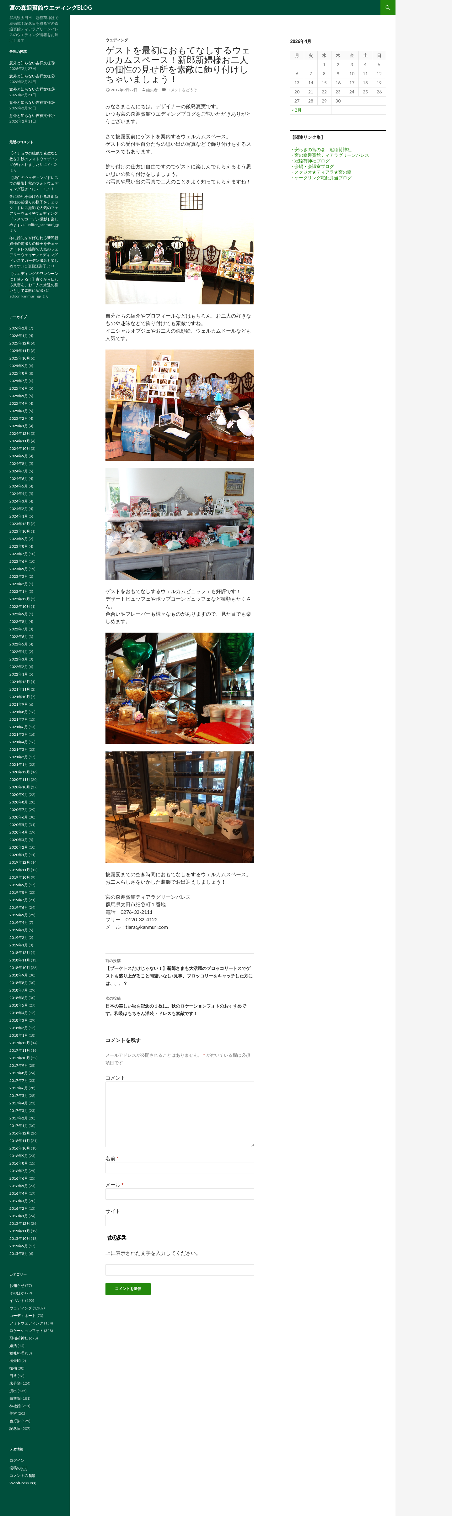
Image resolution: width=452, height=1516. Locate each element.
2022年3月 (18, 659)
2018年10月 (19, 967)
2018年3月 (18, 1020)
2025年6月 (18, 388)
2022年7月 (18, 629)
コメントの (22, 1475)
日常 (13, 1375)
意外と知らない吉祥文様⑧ (32, 63)
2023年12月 (19, 523)
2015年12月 (19, 1223)
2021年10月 (19, 696)
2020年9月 (18, 794)
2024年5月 (18, 486)
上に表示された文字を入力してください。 (153, 1253)
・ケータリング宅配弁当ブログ (321, 177)
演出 (13, 1390)
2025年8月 (18, 373)
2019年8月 (18, 892)
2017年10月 (19, 1057)
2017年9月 (18, 1065)
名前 (112, 1158)
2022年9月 (18, 614)
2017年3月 (18, 1110)
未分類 (15, 1383)
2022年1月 (18, 674)
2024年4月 (18, 493)
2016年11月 (19, 1140)
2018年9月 (18, 975)
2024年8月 (18, 463)
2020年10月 (19, 787)
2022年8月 (18, 621)
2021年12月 (19, 681)
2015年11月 (19, 1231)
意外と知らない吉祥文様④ (32, 115)
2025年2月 (18, 418)
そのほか (16, 1293)
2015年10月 (19, 1238)
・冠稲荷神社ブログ (310, 160)
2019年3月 (18, 930)
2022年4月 (18, 651)
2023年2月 (18, 584)
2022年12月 (19, 599)
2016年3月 (18, 1200)
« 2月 (297, 110)
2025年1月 (18, 426)
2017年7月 (18, 1080)
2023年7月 (18, 553)
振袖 (13, 1368)
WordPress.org (22, 1483)
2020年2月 (18, 847)
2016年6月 (18, 1178)
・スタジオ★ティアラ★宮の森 (321, 172)
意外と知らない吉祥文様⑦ (32, 76)
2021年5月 (18, 734)
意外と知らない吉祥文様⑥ (32, 89)
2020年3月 (18, 839)
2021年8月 (18, 711)
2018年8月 (18, 982)
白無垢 (15, 1398)
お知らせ (16, 1285)
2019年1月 (18, 945)
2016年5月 (18, 1185)
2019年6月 (18, 907)
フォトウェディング (26, 1323)
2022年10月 (19, 606)
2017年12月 (19, 1042)
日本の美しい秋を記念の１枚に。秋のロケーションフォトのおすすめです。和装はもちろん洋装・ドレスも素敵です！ (179, 1005)
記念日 (15, 1428)
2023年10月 (19, 531)
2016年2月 (18, 1208)
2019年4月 (18, 922)
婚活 (13, 1345)
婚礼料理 (16, 1353)
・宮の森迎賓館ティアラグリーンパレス (329, 155)
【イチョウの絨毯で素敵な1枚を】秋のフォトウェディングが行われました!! (33, 159)
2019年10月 (19, 877)
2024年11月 (19, 441)
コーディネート (22, 1315)
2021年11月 (19, 689)
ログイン (16, 1460)
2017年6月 (18, 1088)
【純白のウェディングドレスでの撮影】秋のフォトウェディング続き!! (33, 183)
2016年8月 (18, 1163)
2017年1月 (18, 1125)
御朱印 (15, 1360)
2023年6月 (18, 561)
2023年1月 (18, 591)
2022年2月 (18, 666)
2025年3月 (18, 410)
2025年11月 (19, 350)
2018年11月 (19, 960)
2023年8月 (18, 546)
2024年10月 (19, 448)
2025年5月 (18, 395)
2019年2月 (18, 937)
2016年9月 (18, 1155)
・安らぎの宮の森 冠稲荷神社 (321, 149)
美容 (13, 1413)
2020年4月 (18, 832)
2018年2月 (18, 1027)
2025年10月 (19, 358)
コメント (115, 1078)
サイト (113, 1211)
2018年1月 (18, 1035)
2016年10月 (19, 1148)
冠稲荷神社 (18, 1338)
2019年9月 (18, 884)
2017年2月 (18, 1118)
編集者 (152, 89)
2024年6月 (18, 478)
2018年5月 (18, 1005)
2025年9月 (18, 365)
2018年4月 (18, 1012)
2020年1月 (18, 854)
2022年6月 (18, 636)
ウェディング (116, 40)
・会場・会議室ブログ (312, 166)
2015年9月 (18, 1246)
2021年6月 (18, 726)
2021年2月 (18, 757)
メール (114, 1184)
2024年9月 (18, 456)
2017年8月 (18, 1073)
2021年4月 (18, 742)
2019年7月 (18, 899)
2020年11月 (19, 779)
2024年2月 (18, 508)
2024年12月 (19, 433)
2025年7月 (18, 380)
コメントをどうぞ (182, 89)
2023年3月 (18, 576)
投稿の (18, 1468)
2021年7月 (18, 719)
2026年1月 (18, 335)
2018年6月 (18, 997)
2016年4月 (18, 1193)
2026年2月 (18, 328)
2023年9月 (18, 538)
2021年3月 (18, 749)
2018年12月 (19, 952)
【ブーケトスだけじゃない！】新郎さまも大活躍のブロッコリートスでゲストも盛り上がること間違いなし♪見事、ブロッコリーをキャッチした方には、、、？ (179, 971)
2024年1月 (18, 516)
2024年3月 (18, 501)
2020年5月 (18, 824)
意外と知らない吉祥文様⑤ (32, 102)
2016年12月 (19, 1133)
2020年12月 (19, 772)
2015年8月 (18, 1253)
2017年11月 (19, 1050)
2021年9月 (18, 704)
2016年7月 (18, 1170)
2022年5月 (18, 644)
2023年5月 (18, 568)
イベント (16, 1300)
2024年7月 (18, 471)
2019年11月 (19, 869)
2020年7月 (18, 809)
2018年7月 (18, 990)
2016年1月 (18, 1215)
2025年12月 (19, 343)
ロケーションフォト (26, 1330)
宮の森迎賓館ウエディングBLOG (50, 7)
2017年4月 (18, 1103)
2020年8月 (18, 802)
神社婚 (15, 1405)
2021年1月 (18, 764)
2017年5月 (18, 1095)
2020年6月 (18, 817)
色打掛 (15, 1421)
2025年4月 (18, 403)
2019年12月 (19, 862)
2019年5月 (18, 915)
